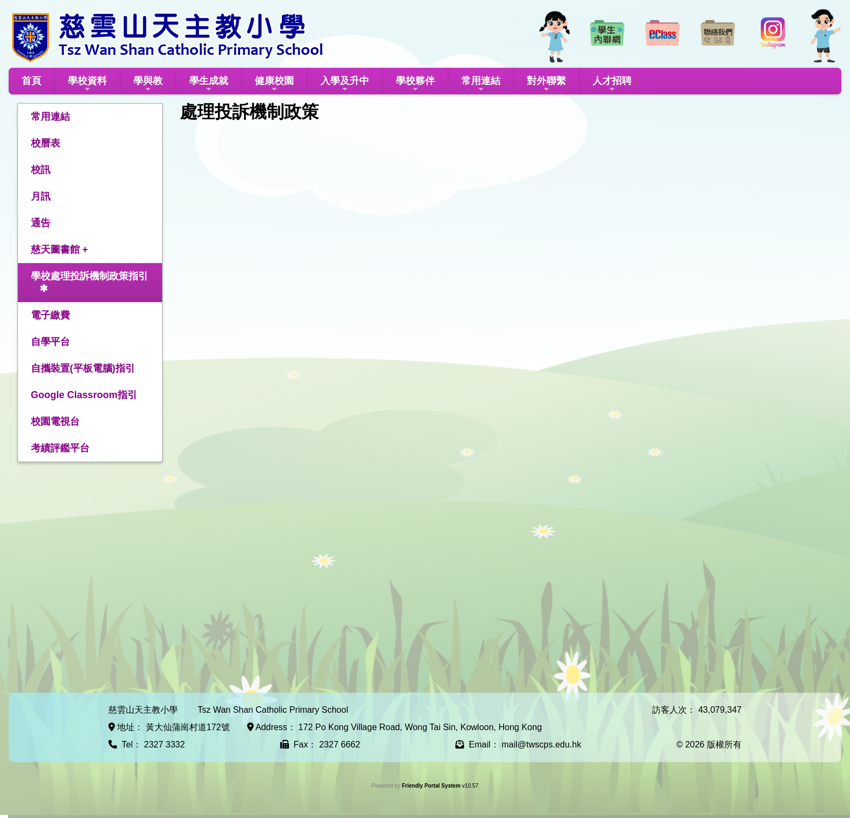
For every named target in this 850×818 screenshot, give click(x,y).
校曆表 (45, 143)
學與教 (148, 84)
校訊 (40, 169)
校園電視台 (55, 421)
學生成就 (208, 84)
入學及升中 (344, 84)
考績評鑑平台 (60, 448)
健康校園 (274, 84)
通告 (40, 223)
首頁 (31, 80)
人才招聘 (612, 84)
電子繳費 (50, 315)
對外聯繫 (546, 84)
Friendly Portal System (432, 786)
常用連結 (480, 84)
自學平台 (50, 341)
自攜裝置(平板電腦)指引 (83, 368)
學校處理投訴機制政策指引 (89, 276)
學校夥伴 (415, 84)
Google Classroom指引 (84, 394)
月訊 (40, 196)
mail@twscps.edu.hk (541, 744)
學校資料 (87, 84)
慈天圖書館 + (59, 249)
